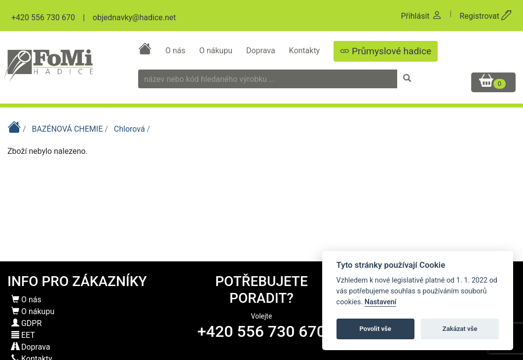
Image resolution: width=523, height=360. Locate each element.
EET (23, 335)
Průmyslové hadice (385, 51)
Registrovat (485, 16)
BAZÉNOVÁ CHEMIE (68, 129)
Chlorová (130, 129)
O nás (176, 50)
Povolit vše (375, 328)
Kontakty (305, 50)
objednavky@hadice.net (134, 17)
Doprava (261, 50)
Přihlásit (421, 16)
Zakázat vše (460, 328)
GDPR (26, 323)
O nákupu (216, 50)
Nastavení (381, 302)
